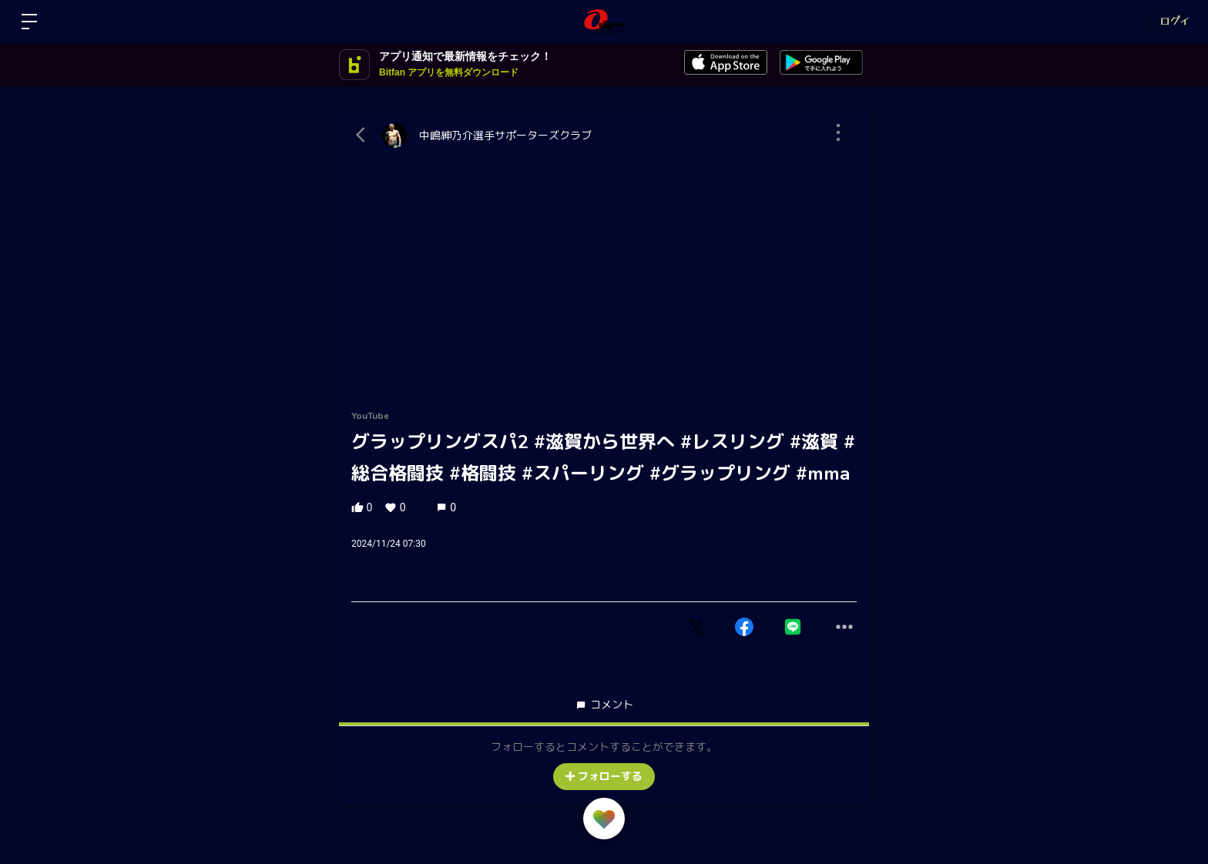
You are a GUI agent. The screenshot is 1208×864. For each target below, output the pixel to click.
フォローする (604, 776)
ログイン (1163, 21)
